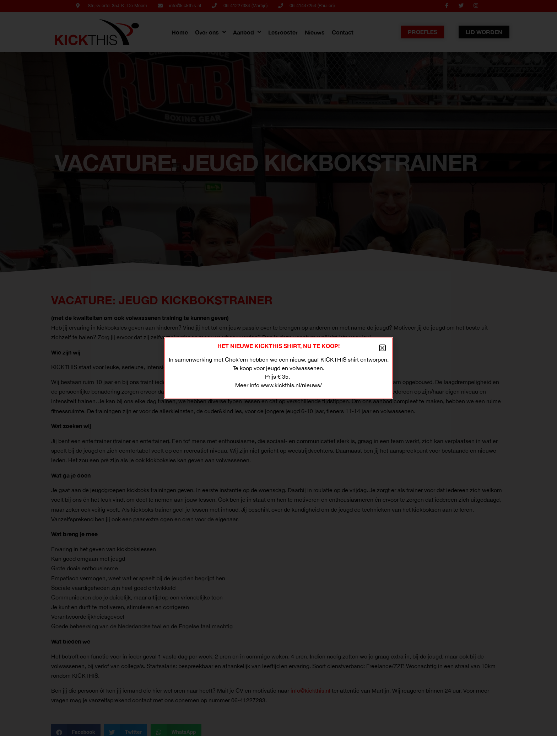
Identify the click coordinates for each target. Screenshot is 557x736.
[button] (382, 348)
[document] (278, 368)
